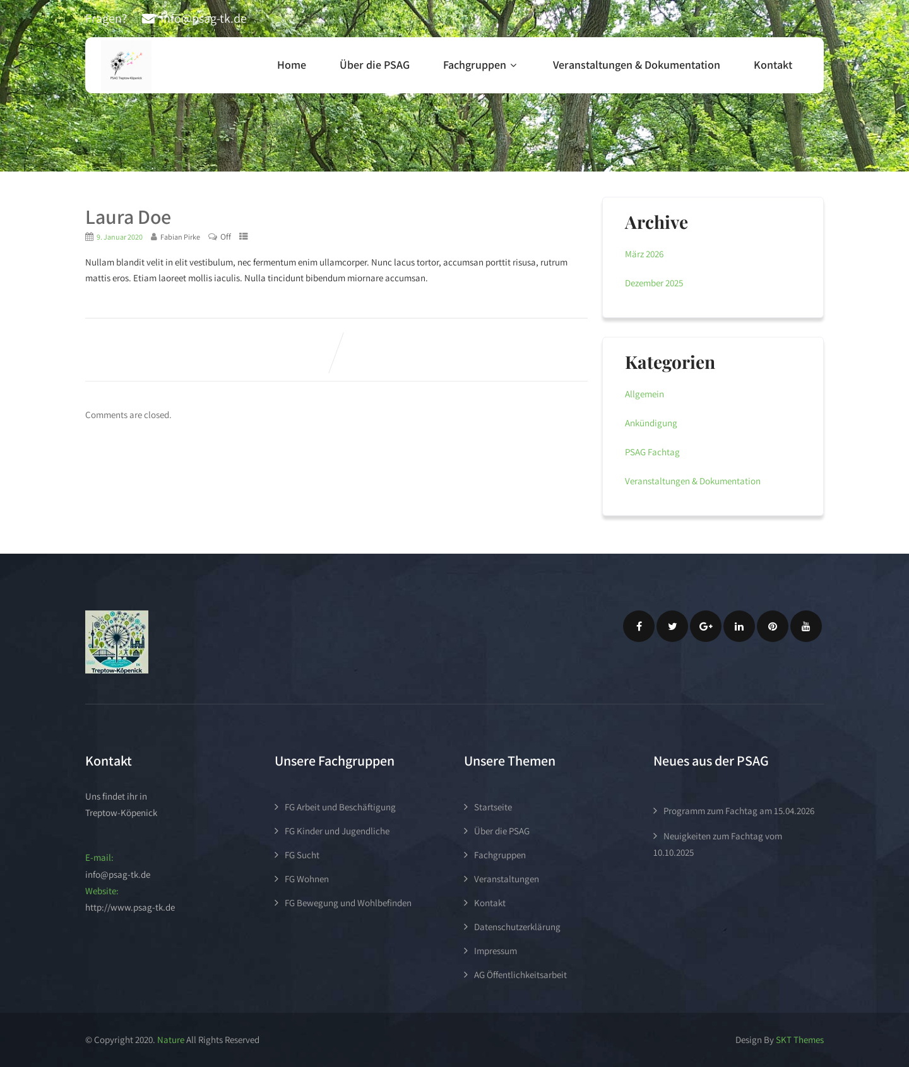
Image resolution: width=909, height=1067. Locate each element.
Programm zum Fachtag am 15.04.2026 (738, 811)
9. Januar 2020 (120, 237)
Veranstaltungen (506, 879)
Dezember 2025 (654, 283)
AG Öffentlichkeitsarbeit (520, 975)
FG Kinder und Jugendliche (337, 831)
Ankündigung (651, 423)
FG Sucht (302, 855)
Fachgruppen (481, 64)
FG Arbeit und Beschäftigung (340, 807)
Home (291, 64)
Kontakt (773, 64)
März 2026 (644, 254)
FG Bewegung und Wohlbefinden (348, 903)
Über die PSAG (375, 64)
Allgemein (644, 394)
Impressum (495, 951)
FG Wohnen (307, 879)
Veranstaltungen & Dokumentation (636, 64)
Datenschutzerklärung (517, 927)
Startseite (493, 807)
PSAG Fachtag (652, 452)
